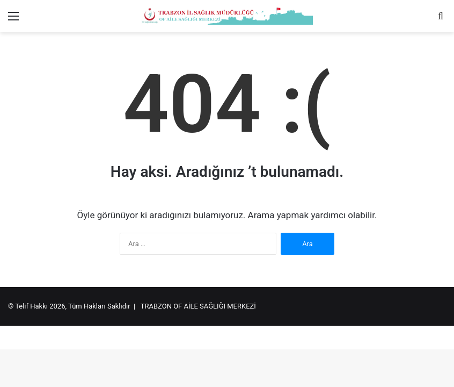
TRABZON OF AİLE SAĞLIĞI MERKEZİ (198, 306)
